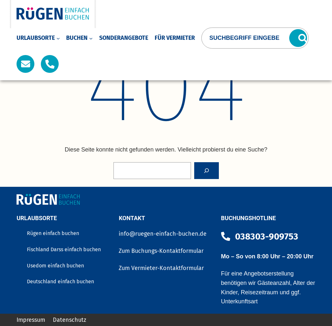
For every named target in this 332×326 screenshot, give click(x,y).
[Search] (206, 170)
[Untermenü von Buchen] (91, 38)
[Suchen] (298, 38)
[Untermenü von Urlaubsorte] (58, 38)
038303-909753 (266, 236)
